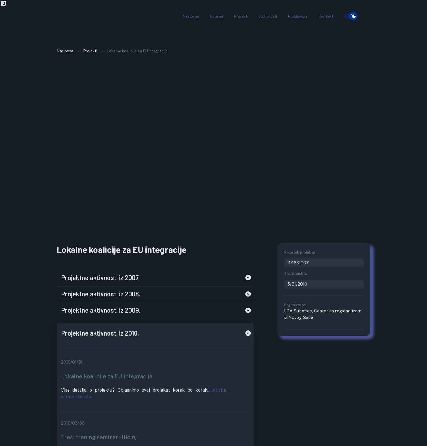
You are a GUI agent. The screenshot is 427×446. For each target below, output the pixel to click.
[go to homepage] (77, 25)
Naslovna (65, 51)
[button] (190, 16)
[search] (340, 16)
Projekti (90, 51)
